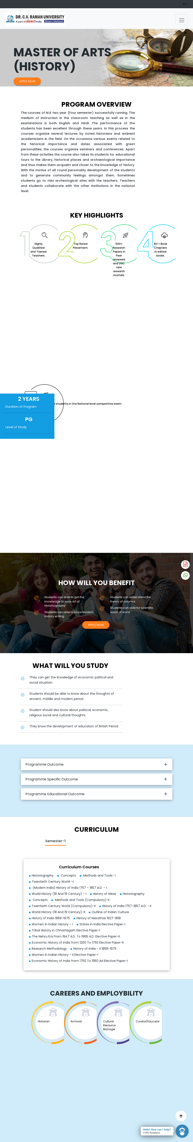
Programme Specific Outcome (51, 779)
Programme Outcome (44, 764)
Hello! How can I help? (157, 1129)
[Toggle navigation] (182, 19)
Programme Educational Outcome (54, 794)
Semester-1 (55, 841)
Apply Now (27, 81)
